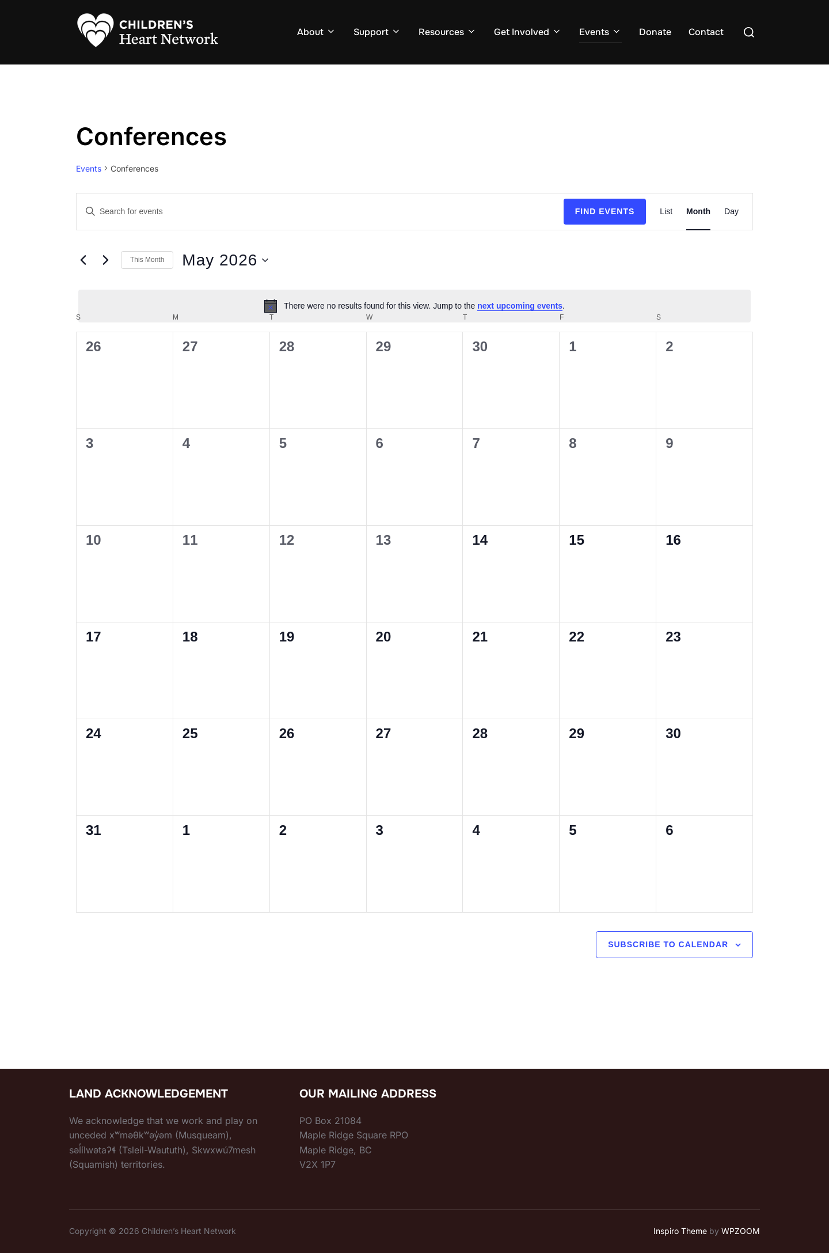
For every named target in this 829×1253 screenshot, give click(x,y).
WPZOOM (740, 1231)
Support (377, 32)
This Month (147, 260)
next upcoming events (519, 305)
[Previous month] (83, 260)
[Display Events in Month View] (698, 211)
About (316, 32)
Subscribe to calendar (668, 944)
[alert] (414, 306)
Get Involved (528, 32)
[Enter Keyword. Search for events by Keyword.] (320, 211)
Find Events (605, 211)
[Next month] (105, 260)
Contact (706, 32)
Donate (655, 32)
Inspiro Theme (680, 1231)
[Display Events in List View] (666, 211)
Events (600, 32)
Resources (448, 32)
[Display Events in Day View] (731, 211)
